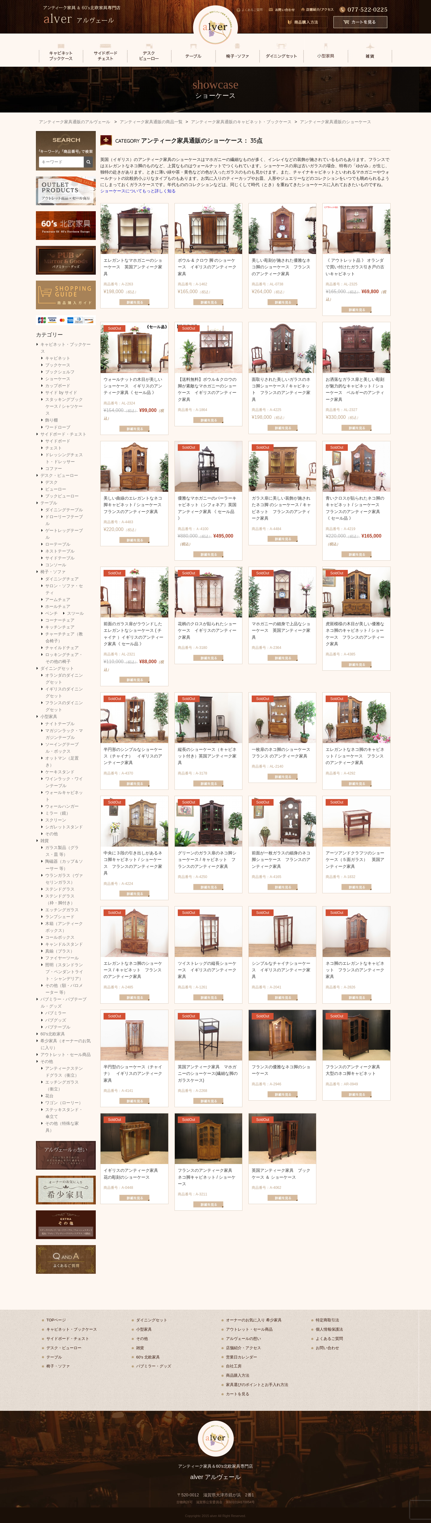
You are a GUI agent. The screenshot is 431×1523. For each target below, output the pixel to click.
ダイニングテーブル (64, 509)
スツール (75, 613)
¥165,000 (208, 275)
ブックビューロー (62, 496)
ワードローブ (57, 427)
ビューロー (55, 489)
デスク (51, 482)
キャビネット (57, 358)
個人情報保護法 (329, 1329)
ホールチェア (57, 606)
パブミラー (55, 1013)
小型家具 (48, 716)
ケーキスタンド (60, 771)
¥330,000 (356, 398)
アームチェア (57, 599)
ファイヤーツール (62, 958)
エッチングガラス (62, 909)
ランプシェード (60, 916)
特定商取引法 (327, 1320)
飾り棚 (51, 420)
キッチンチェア (60, 627)
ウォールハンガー (62, 806)
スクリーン (55, 820)
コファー (53, 468)
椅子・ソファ (53, 571)
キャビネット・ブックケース (71, 1329)
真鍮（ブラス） (60, 951)
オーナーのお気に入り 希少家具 (254, 1320)
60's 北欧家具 (148, 1357)
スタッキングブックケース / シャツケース (64, 406)
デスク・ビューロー (59, 475)
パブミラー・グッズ (153, 1366)
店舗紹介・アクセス (243, 1348)
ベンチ (51, 613)
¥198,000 (134, 275)
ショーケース (57, 378)
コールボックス (60, 937)
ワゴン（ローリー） (64, 1102)
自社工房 (234, 1366)
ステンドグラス (60, 889)
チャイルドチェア (62, 647)
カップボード (57, 385)
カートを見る (237, 1394)
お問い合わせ (327, 1348)
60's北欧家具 (52, 1033)
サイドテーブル (60, 558)
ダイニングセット (57, 668)
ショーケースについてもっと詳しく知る (138, 190)
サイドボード (57, 441)
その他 (51, 833)
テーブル (48, 502)
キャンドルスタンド (64, 944)
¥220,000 (134, 513)
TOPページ (56, 1320)
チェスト (53, 447)
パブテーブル (57, 1027)
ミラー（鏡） (57, 813)
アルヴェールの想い (243, 1338)
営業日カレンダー (241, 1357)
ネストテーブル (60, 551)
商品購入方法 (237, 1375)
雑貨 (44, 840)
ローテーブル (57, 544)
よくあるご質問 (249, 9)
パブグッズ (55, 1020)
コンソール (55, 564)
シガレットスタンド (64, 826)
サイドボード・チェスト (63, 434)
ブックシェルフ (60, 371)
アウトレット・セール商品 (65, 1054)
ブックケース (57, 365)
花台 (49, 1095)
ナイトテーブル (60, 723)
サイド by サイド (61, 392)
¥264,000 (282, 275)
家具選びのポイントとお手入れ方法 (257, 1384)
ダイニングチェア (62, 578)
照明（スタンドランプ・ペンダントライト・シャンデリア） (64, 971)
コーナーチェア (60, 620)
